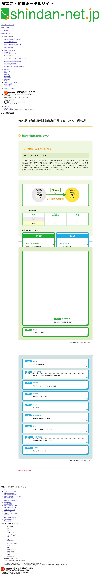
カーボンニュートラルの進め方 (12, 61)
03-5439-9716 (10, 556)
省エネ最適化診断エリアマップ (12, 44)
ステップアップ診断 (9, 50)
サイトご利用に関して (10, 517)
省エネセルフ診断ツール (10, 500)
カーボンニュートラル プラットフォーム (15, 58)
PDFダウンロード (24, 470)
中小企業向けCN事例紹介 (11, 64)
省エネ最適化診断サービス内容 (12, 39)
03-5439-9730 (10, 549)
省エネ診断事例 (8, 108)
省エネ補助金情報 (9, 47)
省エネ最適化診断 (9, 36)
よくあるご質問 (5, 27)
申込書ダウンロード (6, 33)
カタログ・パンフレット (7, 25)
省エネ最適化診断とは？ (10, 42)
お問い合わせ (4, 30)
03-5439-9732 (10, 532)
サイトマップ (7, 521)
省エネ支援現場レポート (10, 505)
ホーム (5, 106)
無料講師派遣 (7, 52)
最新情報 (6, 514)
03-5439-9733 (10, 540)
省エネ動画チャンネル (10, 507)
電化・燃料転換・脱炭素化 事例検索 (14, 66)
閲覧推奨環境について (10, 519)
